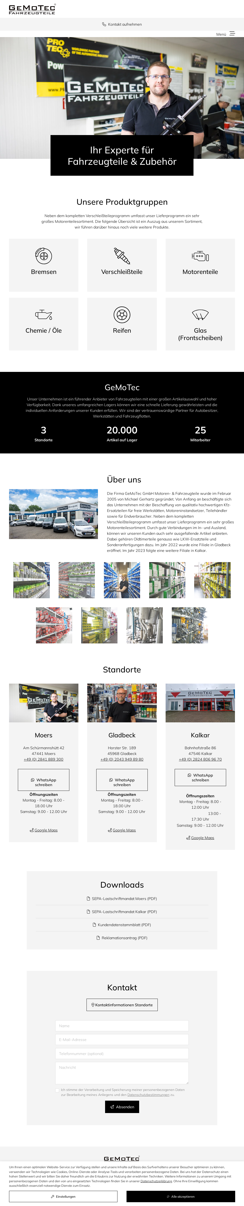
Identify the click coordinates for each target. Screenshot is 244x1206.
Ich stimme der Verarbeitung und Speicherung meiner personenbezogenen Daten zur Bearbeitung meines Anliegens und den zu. (123, 1092)
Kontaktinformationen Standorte (122, 1004)
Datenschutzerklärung (156, 1181)
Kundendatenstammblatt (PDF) (122, 924)
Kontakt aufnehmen (122, 24)
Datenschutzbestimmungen (148, 1095)
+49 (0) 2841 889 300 (43, 759)
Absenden (122, 1106)
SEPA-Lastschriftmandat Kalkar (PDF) (122, 911)
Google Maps (46, 830)
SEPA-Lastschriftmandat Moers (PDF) (122, 898)
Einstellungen (63, 1196)
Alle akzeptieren (181, 1196)
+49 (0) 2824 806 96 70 (200, 759)
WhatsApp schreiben (43, 782)
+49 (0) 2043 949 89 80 (122, 759)
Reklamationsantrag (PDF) (122, 937)
